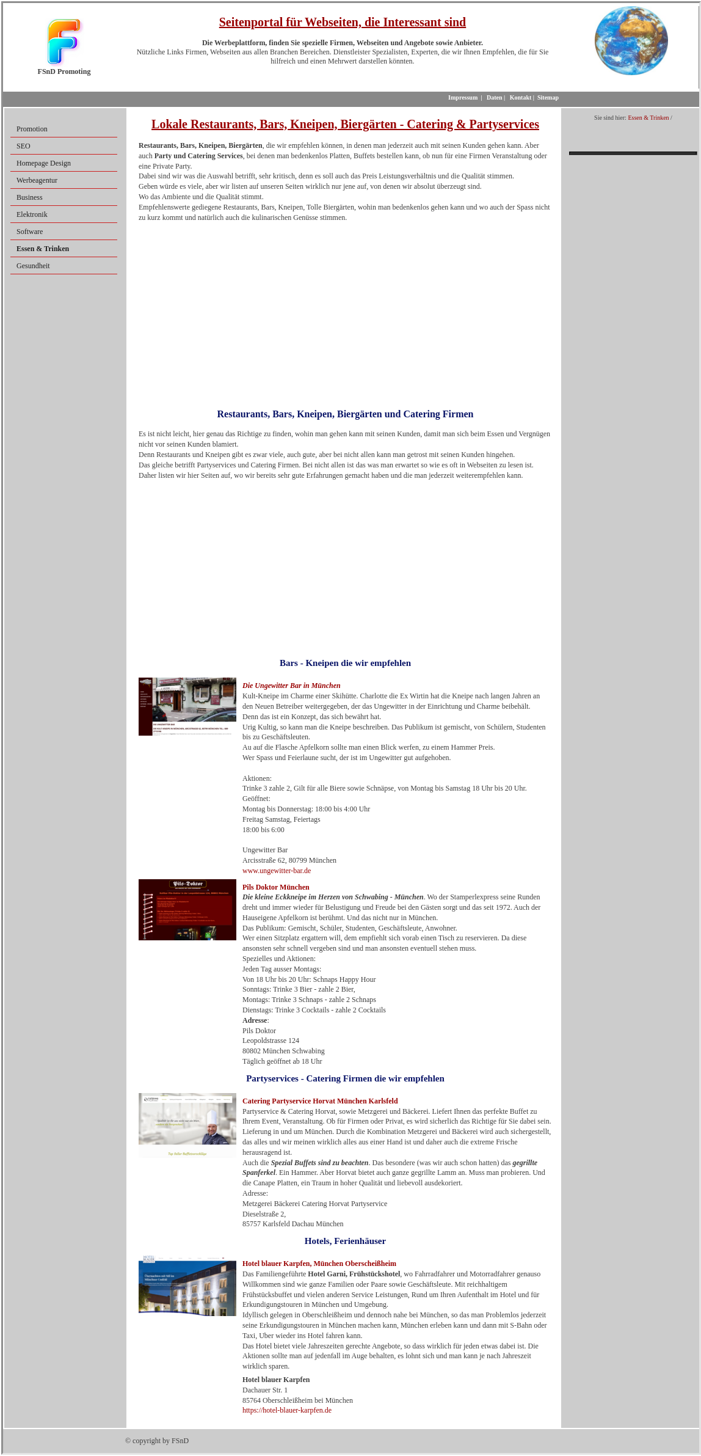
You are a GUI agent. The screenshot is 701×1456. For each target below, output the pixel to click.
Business (29, 197)
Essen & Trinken (648, 117)
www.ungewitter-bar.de (276, 870)
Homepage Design (43, 163)
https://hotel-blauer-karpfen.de (287, 1410)
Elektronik (32, 214)
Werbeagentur (36, 180)
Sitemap (548, 97)
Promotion (32, 129)
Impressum (463, 97)
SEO (23, 146)
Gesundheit (33, 266)
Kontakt (521, 97)
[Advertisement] (345, 311)
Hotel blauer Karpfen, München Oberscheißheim (319, 1263)
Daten (495, 97)
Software (29, 231)
